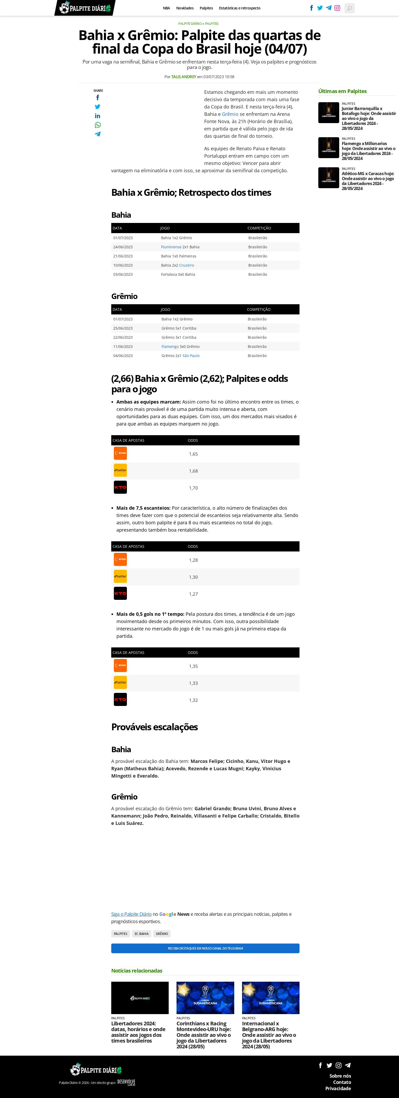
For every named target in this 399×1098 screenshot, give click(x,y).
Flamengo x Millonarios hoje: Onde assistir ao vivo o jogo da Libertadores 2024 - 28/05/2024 (368, 151)
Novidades (184, 7)
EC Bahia (142, 934)
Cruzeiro (186, 265)
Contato (342, 1082)
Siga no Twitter (329, 1065)
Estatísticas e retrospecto (239, 7)
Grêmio (230, 114)
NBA (166, 7)
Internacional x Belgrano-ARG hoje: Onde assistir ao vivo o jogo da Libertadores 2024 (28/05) (269, 1035)
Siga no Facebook (320, 1065)
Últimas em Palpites (342, 91)
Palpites (206, 7)
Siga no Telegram (347, 1065)
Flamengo (170, 346)
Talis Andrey (183, 76)
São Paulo (191, 355)
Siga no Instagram (338, 1065)
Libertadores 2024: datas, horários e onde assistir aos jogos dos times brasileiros (138, 1032)
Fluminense (171, 246)
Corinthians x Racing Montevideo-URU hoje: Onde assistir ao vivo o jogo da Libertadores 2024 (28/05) (204, 1035)
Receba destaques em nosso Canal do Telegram (205, 948)
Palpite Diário (189, 23)
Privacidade (338, 1088)
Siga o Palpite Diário (131, 914)
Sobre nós (340, 1076)
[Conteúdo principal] (199, 549)
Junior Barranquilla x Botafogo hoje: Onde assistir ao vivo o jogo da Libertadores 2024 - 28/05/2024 (369, 118)
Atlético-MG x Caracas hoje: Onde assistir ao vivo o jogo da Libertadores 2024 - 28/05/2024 (368, 181)
